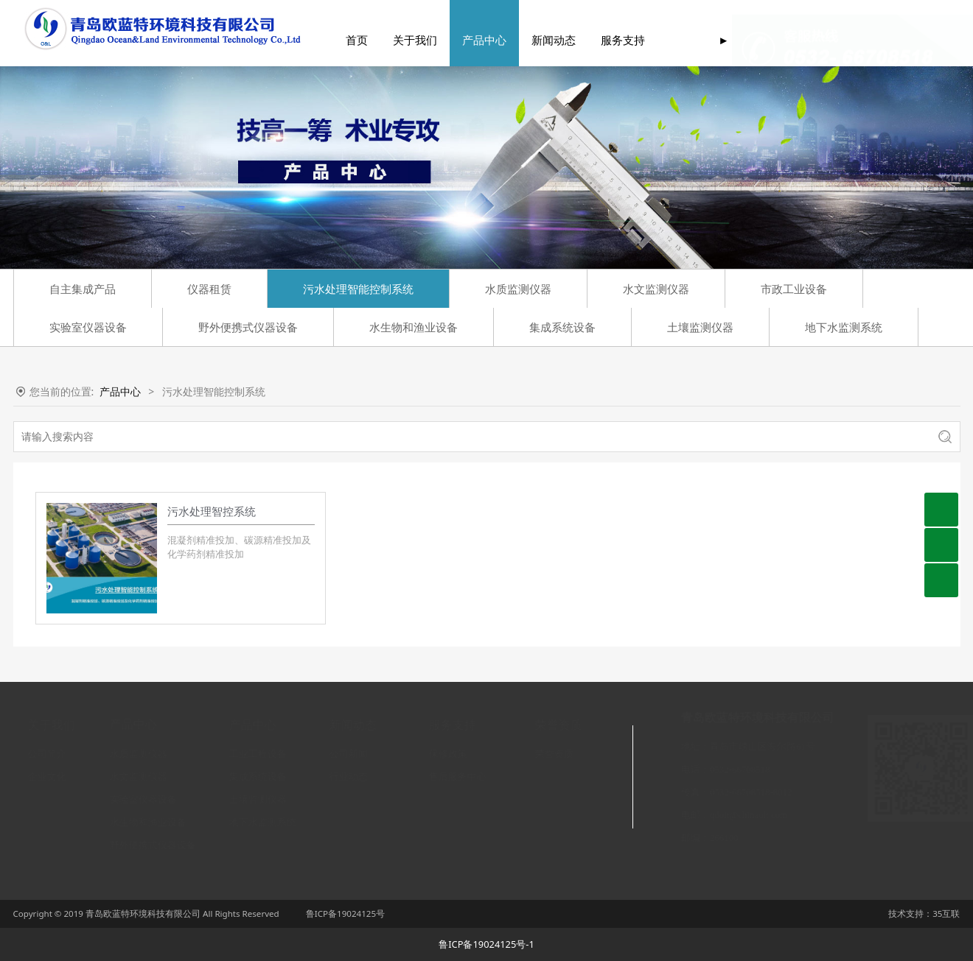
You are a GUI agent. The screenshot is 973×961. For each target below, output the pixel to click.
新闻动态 (534, 40)
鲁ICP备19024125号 (345, 913)
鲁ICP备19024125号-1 (486, 944)
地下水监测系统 (843, 327)
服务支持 (603, 40)
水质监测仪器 (518, 288)
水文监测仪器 (656, 288)
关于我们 (395, 40)
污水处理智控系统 (211, 511)
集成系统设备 (562, 327)
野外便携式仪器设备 (248, 327)
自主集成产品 (82, 288)
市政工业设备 (794, 288)
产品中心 (464, 40)
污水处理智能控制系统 (358, 288)
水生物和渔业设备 (413, 327)
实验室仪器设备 (88, 327)
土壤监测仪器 (700, 327)
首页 (337, 40)
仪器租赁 (209, 288)
